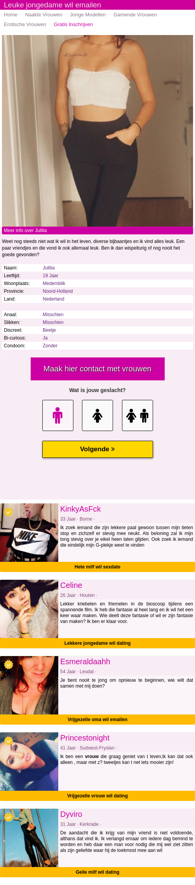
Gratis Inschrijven (73, 24)
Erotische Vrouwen (25, 24)
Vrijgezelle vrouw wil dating (97, 796)
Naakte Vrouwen (44, 15)
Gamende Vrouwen (135, 15)
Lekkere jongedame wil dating (97, 643)
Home (10, 15)
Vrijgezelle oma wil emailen (97, 719)
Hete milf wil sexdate (97, 567)
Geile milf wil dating (98, 872)
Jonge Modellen (88, 15)
